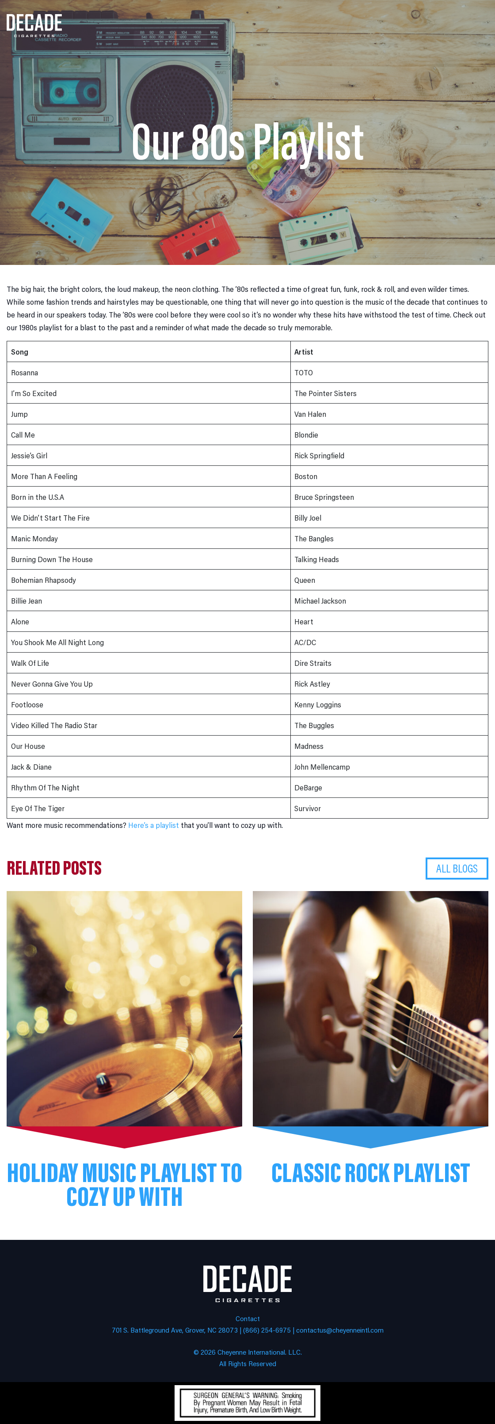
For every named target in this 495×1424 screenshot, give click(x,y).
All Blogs (457, 868)
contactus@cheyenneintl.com (340, 1329)
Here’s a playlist (153, 825)
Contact (248, 1318)
